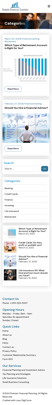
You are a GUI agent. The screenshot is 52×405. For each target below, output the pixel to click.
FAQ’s (5, 343)
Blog (4, 338)
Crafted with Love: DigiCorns (16, 400)
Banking (9, 188)
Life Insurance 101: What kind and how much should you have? (33, 273)
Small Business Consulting (15, 382)
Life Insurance (12, 211)
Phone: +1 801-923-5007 (15, 303)
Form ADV (7, 359)
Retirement (10, 41)
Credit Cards (11, 194)
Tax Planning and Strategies (16, 374)
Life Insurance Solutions (14, 378)
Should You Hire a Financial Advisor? (26, 108)
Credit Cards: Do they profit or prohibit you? (30, 243)
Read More (13, 88)
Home (5, 330)
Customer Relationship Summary (19, 355)
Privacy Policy (9, 351)
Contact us (8, 347)
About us (7, 334)
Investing (34, 38)
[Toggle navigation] (49, 6)
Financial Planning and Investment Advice (23, 370)
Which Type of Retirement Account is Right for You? (26, 47)
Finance (26, 38)
